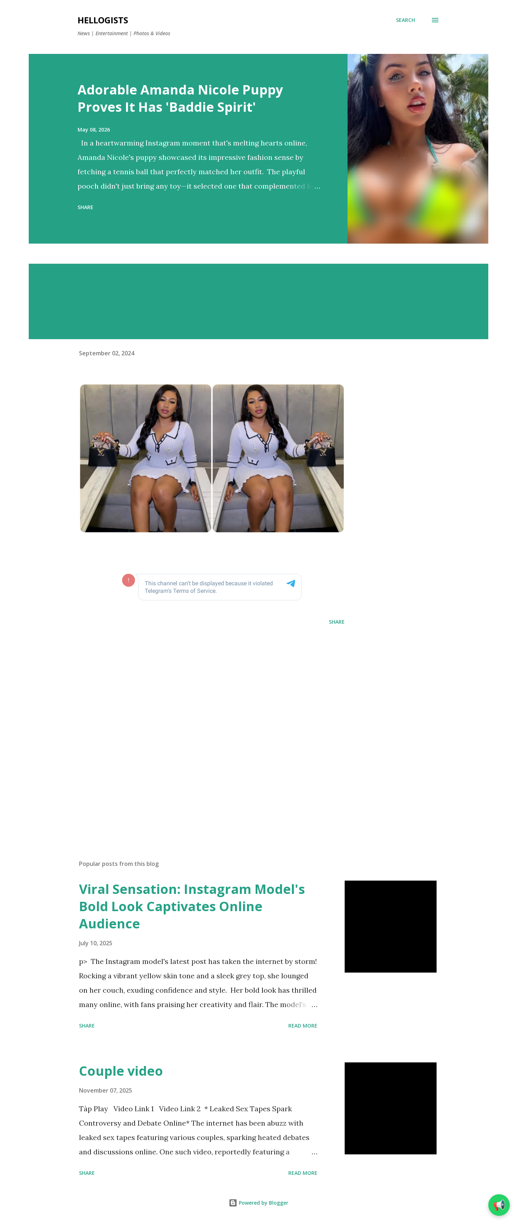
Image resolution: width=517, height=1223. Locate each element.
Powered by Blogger (258, 1202)
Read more (302, 1025)
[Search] (405, 20)
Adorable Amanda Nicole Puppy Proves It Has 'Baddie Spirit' (180, 98)
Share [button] (85, 207)
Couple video (121, 1071)
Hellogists (103, 20)
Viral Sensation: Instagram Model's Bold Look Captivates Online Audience (192, 906)
